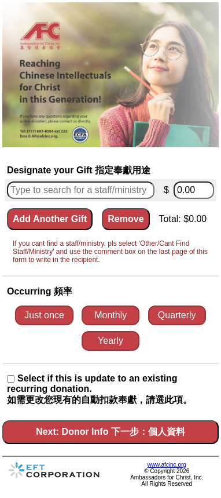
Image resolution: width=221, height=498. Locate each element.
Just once (44, 315)
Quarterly (177, 315)
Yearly (110, 341)
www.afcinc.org (167, 464)
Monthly (110, 315)
